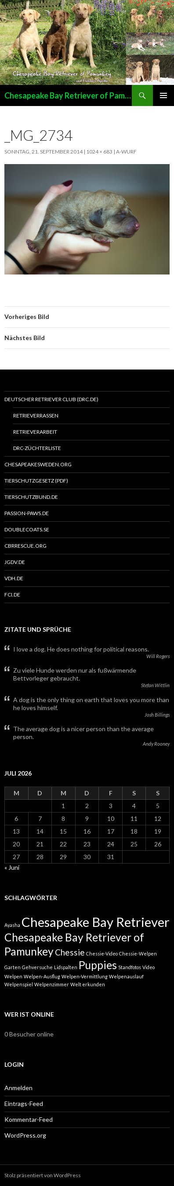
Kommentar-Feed (28, 1119)
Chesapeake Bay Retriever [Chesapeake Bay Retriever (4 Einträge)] (96, 922)
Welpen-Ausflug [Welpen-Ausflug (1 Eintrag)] (42, 976)
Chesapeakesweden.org (38, 464)
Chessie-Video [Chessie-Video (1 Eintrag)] (102, 953)
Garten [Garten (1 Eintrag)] (12, 967)
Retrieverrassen (35, 415)
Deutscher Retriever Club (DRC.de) (51, 399)
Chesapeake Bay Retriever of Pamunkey (68, 95)
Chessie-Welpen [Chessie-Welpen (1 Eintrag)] (138, 953)
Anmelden (18, 1087)
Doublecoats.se (26, 529)
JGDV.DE (14, 562)
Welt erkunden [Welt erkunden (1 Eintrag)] (87, 984)
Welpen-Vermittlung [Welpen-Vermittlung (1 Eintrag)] (85, 976)
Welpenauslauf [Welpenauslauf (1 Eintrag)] (126, 976)
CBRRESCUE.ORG (25, 545)
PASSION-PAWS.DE (26, 513)
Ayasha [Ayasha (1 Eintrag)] (12, 925)
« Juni (11, 867)
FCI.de (12, 594)
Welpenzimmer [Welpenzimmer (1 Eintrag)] (51, 984)
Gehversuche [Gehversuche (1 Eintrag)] (37, 967)
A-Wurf (126, 151)
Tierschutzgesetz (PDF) (36, 480)
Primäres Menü (163, 95)
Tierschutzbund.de (31, 497)
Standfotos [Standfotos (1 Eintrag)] (129, 967)
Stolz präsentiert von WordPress (42, 1175)
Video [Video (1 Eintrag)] (148, 967)
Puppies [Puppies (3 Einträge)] (98, 965)
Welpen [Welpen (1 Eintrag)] (13, 976)
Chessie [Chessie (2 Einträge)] (70, 952)
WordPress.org (25, 1135)
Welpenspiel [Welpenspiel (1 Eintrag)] (18, 984)
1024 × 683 (99, 151)
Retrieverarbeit (35, 431)
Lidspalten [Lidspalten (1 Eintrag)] (65, 967)
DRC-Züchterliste (37, 448)
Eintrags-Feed (23, 1103)
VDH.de (13, 578)
